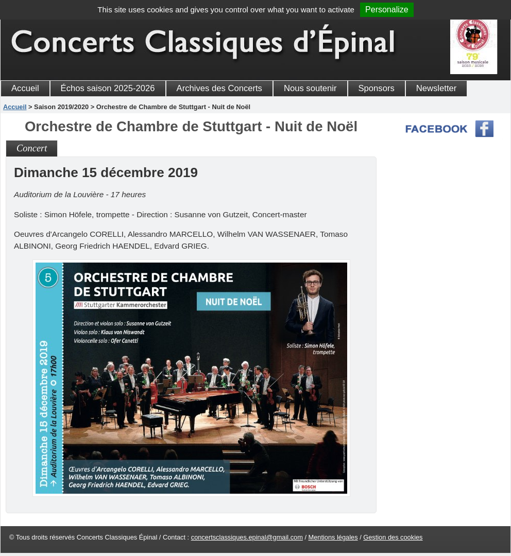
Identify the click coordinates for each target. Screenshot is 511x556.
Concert (31, 148)
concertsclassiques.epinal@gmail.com (247, 537)
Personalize (386, 9)
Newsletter (436, 88)
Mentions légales (333, 537)
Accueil (25, 88)
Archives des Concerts (219, 88)
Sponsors (377, 88)
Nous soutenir (310, 88)
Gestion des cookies (392, 537)
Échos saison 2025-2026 (108, 88)
